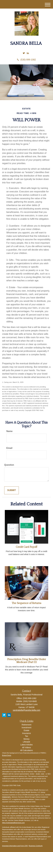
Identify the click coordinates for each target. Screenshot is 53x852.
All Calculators (26, 750)
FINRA (4, 797)
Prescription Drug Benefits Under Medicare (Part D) (26, 661)
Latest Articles (26, 745)
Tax (26, 736)
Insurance (26, 733)
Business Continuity (36, 846)
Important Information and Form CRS (15, 846)
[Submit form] (11, 490)
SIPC (9, 797)
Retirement (26, 725)
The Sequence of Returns (26, 603)
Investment (26, 727)
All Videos (26, 747)
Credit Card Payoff (26, 546)
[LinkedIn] (28, 53)
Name (9, 431)
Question (9, 465)
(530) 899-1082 (26, 59)
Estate (26, 730)
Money (26, 739)
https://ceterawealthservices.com (13, 822)
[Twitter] (24, 53)
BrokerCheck (6, 755)
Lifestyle (26, 742)
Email (9, 448)
